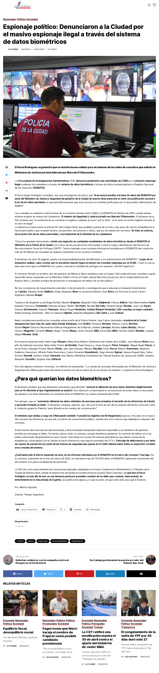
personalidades (59, 541)
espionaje (43, 541)
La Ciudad (13, 49)
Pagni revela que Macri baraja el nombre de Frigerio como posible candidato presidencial (60, 636)
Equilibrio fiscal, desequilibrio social (18, 630)
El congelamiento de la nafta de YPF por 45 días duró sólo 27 (138, 635)
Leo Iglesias (52, 657)
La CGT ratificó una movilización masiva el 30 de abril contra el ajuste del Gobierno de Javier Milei (99, 639)
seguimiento (77, 541)
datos (31, 541)
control (20, 541)
